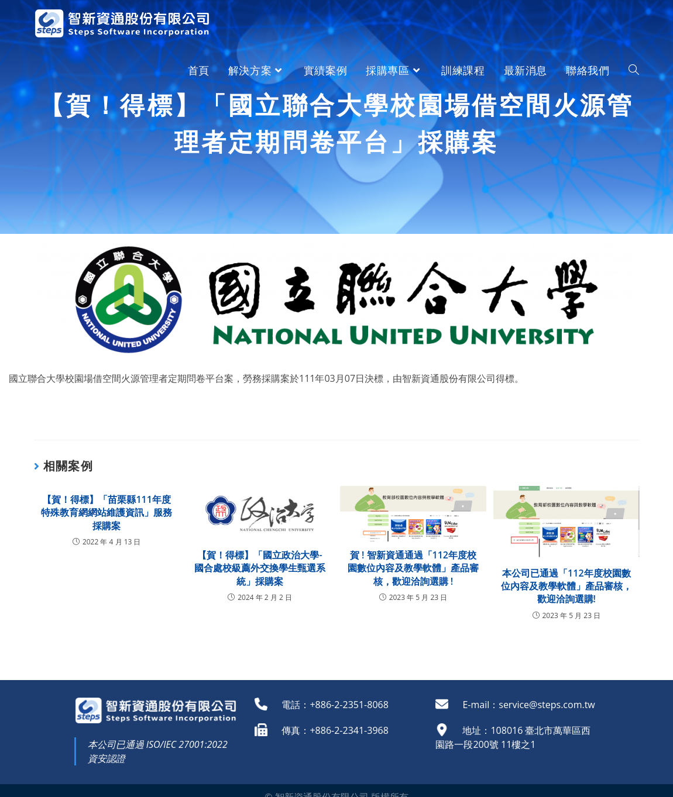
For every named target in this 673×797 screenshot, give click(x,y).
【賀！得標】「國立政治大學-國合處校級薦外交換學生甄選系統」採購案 (259, 568)
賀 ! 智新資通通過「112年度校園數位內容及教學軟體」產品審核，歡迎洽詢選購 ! (413, 568)
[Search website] (633, 70)
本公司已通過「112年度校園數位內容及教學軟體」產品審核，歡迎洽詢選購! (566, 586)
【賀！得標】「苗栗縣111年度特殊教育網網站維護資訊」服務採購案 (106, 512)
